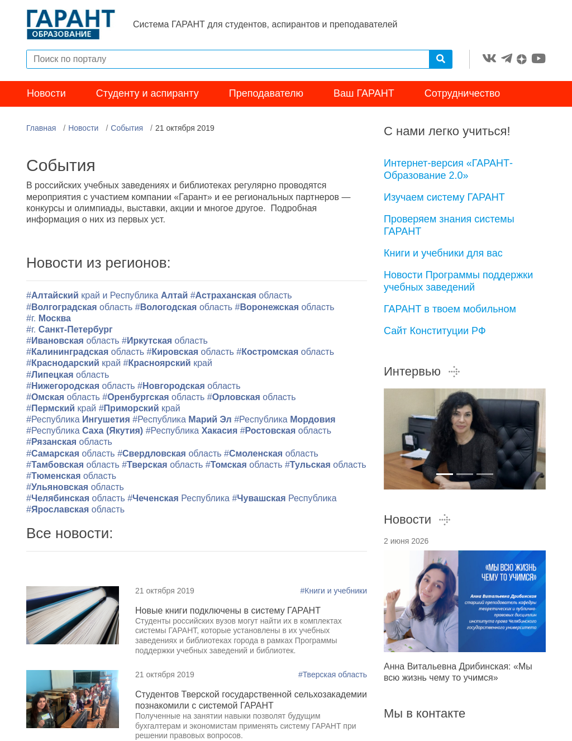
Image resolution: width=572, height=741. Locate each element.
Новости (46, 93)
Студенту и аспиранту (147, 93)
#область (241, 296)
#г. (48, 318)
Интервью (422, 372)
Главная (41, 128)
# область (71, 476)
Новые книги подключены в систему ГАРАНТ (228, 610)
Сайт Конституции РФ (435, 330)
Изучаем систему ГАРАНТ (444, 197)
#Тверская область (332, 675)
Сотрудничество (462, 93)
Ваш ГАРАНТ (363, 93)
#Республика (79, 419)
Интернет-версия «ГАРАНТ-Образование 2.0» (448, 170)
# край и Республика (108, 296)
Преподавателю (266, 93)
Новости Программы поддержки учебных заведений (458, 281)
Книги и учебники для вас (443, 253)
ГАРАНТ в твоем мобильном (450, 309)
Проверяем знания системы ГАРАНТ (449, 225)
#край (73, 363)
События (127, 128)
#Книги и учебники (334, 590)
